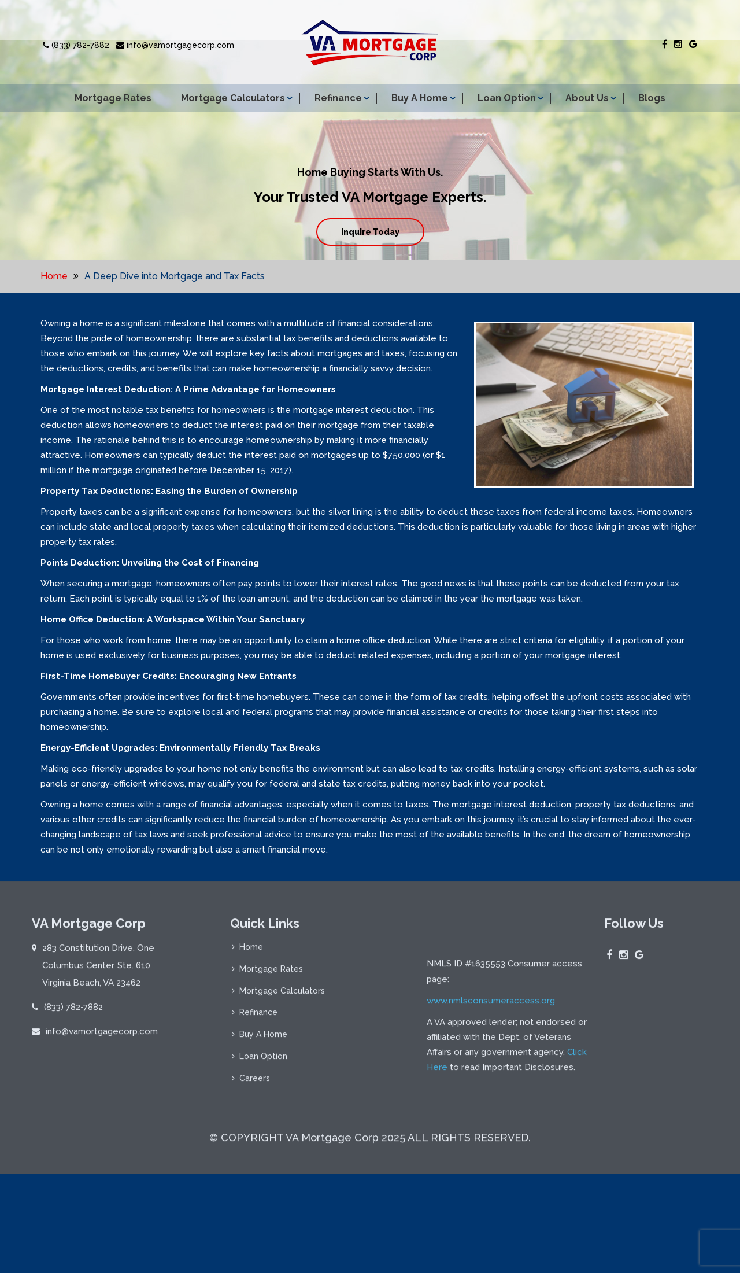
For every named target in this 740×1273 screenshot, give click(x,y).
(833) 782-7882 (76, 45)
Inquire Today (370, 232)
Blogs (651, 98)
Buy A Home (419, 98)
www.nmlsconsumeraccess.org (491, 1121)
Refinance (338, 98)
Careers (254, 1085)
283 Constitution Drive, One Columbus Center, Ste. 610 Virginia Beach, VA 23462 (98, 972)
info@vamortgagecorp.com (175, 45)
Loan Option (507, 98)
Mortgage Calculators (233, 98)
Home (54, 276)
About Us (587, 98)
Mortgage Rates (113, 98)
